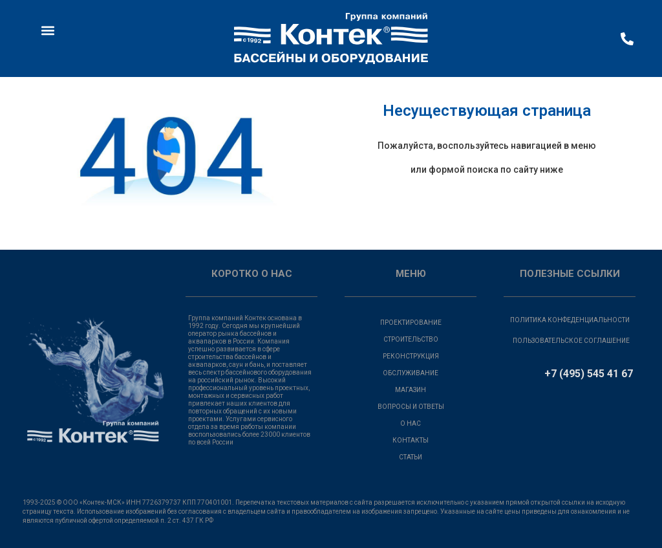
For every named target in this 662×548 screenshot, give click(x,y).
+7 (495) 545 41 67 (588, 373)
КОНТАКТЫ (410, 440)
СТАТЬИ (410, 457)
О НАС (410, 423)
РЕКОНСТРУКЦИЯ (411, 356)
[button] (47, 30)
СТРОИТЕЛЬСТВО (410, 339)
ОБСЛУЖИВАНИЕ (410, 373)
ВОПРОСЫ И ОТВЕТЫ (411, 406)
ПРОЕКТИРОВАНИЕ (411, 322)
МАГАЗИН (410, 389)
